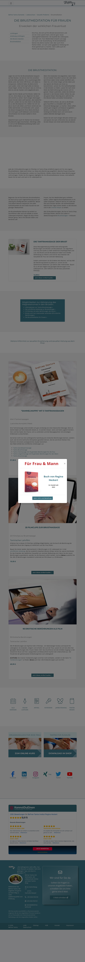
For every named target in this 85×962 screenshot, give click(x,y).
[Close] (64, 463)
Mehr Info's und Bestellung (42, 498)
